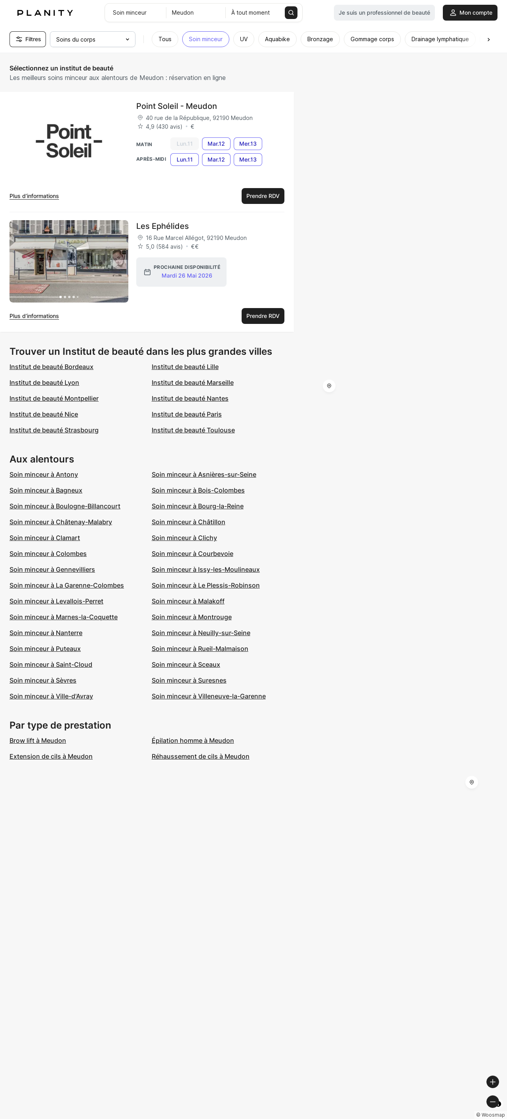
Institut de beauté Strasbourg (54, 430)
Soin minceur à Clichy (184, 538)
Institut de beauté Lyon (44, 382)
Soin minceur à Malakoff (188, 601)
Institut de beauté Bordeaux (51, 367)
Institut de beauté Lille (185, 367)
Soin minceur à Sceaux (186, 664)
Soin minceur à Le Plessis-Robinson (206, 585)
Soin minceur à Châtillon (188, 522)
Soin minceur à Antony (44, 474)
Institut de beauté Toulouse (193, 430)
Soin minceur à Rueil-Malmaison (200, 649)
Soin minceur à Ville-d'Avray (51, 696)
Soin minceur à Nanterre (46, 633)
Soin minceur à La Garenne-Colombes (67, 585)
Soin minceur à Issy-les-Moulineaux (206, 569)
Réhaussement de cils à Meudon (201, 756)
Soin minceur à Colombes (48, 554)
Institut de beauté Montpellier (54, 398)
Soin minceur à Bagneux (46, 490)
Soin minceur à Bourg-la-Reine (198, 506)
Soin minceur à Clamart (45, 538)
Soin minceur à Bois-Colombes (198, 490)
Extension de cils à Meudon (51, 756)
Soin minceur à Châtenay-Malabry (61, 522)
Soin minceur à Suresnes (189, 680)
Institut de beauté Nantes (190, 398)
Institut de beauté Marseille (193, 382)
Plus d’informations (34, 195)
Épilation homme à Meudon (193, 740)
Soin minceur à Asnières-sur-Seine (204, 474)
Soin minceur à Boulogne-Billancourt (65, 506)
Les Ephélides (162, 226)
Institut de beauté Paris (187, 414)
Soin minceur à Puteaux (45, 649)
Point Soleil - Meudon (176, 106)
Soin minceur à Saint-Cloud (51, 664)
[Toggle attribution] (498, 1112)
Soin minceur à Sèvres (43, 680)
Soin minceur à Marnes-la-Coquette (64, 617)
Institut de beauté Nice (44, 414)
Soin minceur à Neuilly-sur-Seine (201, 633)
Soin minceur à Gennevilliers (52, 569)
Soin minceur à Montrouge (192, 617)
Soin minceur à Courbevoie (192, 554)
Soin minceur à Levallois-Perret (56, 601)
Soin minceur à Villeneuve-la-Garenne (209, 696)
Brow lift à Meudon (38, 740)
